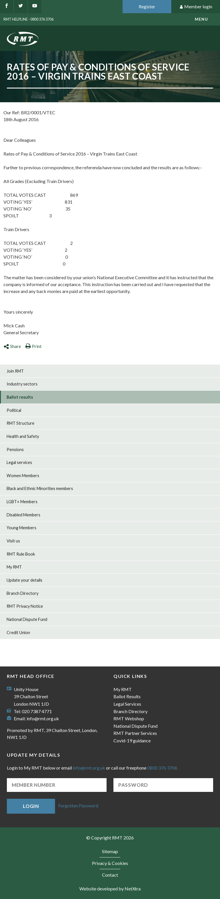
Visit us (13, 540)
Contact (110, 875)
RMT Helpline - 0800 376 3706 (28, 19)
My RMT (14, 566)
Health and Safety (23, 436)
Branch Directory (22, 593)
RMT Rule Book (21, 554)
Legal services (19, 462)
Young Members (21, 527)
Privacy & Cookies (110, 863)
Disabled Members (23, 514)
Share (12, 346)
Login (31, 806)
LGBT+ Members (22, 501)
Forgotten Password (78, 805)
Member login (195, 7)
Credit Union (18, 632)
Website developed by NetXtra (110, 888)
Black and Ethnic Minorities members (40, 488)
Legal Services (127, 704)
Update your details (24, 580)
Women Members (23, 475)
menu (201, 19)
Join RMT (15, 371)
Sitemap (110, 851)
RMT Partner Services (135, 733)
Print (33, 346)
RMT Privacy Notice (25, 606)
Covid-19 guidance (132, 740)
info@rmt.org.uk (43, 718)
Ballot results (20, 397)
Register (147, 6)
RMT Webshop (128, 718)
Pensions (15, 449)
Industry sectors (22, 383)
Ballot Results (127, 696)
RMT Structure (20, 423)
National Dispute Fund (27, 619)
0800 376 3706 (162, 767)
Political (14, 410)
